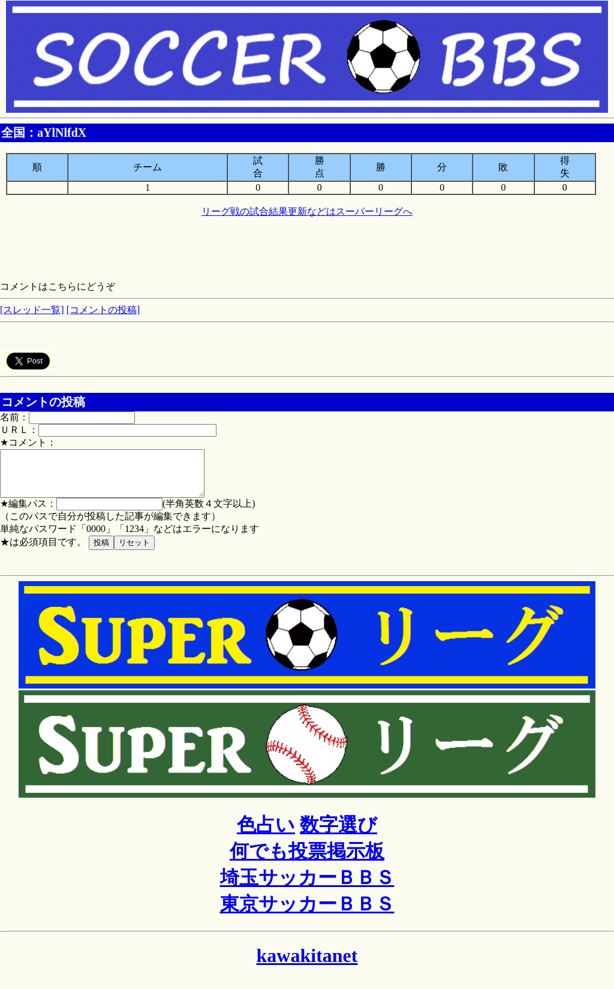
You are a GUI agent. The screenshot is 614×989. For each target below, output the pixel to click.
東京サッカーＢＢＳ (307, 913)
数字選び (338, 833)
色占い (266, 833)
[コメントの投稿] (103, 310)
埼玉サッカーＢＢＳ (307, 886)
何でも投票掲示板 (307, 860)
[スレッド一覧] (32, 310)
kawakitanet (307, 964)
